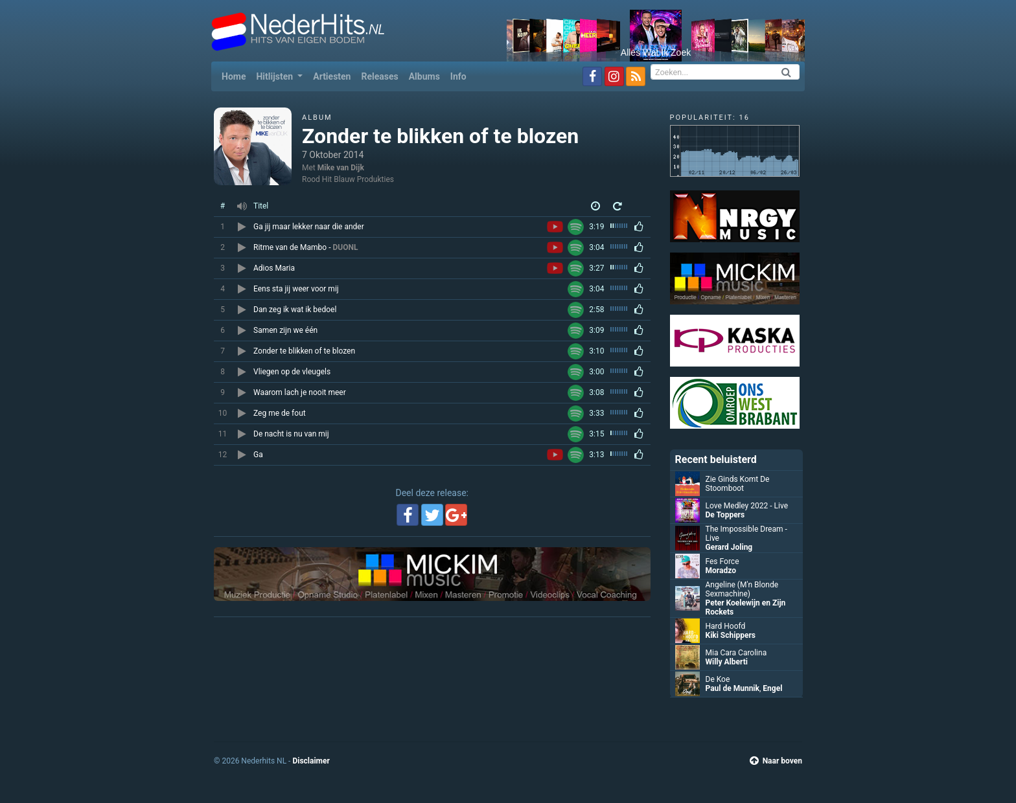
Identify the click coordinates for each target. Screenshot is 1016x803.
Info (458, 76)
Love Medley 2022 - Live (747, 505)
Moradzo (721, 570)
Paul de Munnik (732, 688)
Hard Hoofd (726, 626)
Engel (772, 688)
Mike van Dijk (341, 167)
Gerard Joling (729, 547)
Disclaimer (310, 760)
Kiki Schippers (731, 635)
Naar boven (776, 760)
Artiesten (332, 76)
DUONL (345, 247)
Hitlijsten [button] (275, 76)
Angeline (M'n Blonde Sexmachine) (742, 589)
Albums (424, 76)
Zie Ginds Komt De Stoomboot (738, 484)
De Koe (718, 679)
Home (236, 75)
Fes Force (722, 561)
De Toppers (725, 514)
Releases (379, 76)
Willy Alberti (727, 661)
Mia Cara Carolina (736, 652)
